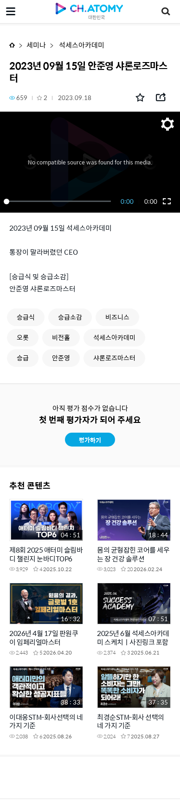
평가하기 (90, 440)
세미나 (36, 44)
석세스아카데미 (81, 44)
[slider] (59, 201)
